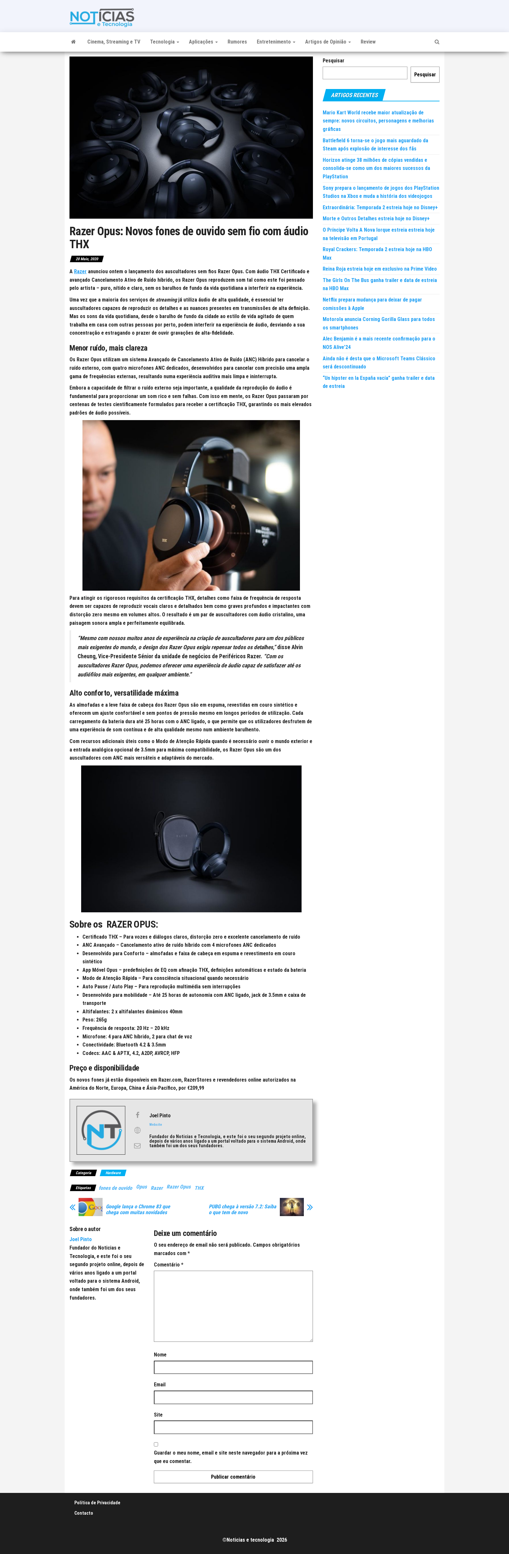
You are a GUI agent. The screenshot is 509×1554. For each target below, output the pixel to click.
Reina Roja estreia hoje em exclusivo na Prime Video (380, 269)
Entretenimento (276, 42)
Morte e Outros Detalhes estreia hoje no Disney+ (376, 218)
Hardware (113, 1173)
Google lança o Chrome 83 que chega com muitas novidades (138, 1209)
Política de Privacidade (97, 1502)
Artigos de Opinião (328, 42)
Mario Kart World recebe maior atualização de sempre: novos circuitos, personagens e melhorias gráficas (378, 120)
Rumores (237, 42)
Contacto (83, 1513)
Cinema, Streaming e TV (113, 42)
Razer (80, 271)
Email (160, 1384)
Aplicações (203, 42)
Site (158, 1415)
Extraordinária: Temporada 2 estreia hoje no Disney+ (380, 207)
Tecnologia (164, 42)
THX (199, 1188)
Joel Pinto (80, 1239)
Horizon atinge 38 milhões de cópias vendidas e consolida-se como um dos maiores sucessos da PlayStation (376, 168)
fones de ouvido (115, 1188)
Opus (141, 1187)
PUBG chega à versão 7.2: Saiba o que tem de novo (242, 1209)
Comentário (168, 1265)
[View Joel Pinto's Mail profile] (137, 1145)
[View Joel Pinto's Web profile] (137, 1130)
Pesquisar (333, 61)
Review (368, 42)
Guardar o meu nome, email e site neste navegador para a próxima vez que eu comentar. (231, 1457)
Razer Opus (179, 1187)
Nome (160, 1355)
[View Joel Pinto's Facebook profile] (137, 1115)
